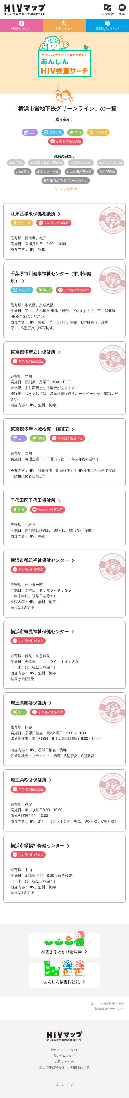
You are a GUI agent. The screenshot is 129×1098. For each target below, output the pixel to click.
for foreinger (108, 14)
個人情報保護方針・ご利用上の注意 (64, 1067)
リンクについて (64, 1055)
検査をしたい (64, 29)
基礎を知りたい (107, 29)
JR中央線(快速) (81, 163)
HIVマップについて (64, 1049)
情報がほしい (21, 29)
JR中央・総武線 (110, 163)
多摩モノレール (48, 171)
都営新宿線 (107, 171)
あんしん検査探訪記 (61, 982)
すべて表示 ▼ (66, 189)
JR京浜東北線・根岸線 (46, 163)
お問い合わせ (64, 1061)
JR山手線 (15, 163)
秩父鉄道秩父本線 (79, 171)
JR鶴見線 (22, 171)
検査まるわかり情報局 (61, 952)
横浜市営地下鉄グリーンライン (66, 180)
